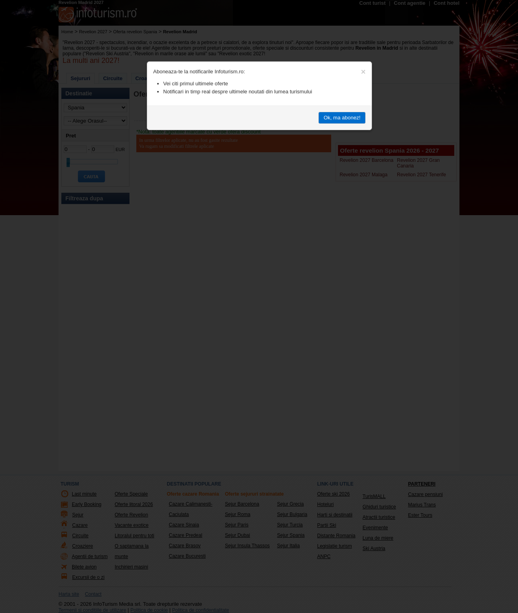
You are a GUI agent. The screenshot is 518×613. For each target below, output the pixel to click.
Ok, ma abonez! (342, 118)
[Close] (363, 72)
